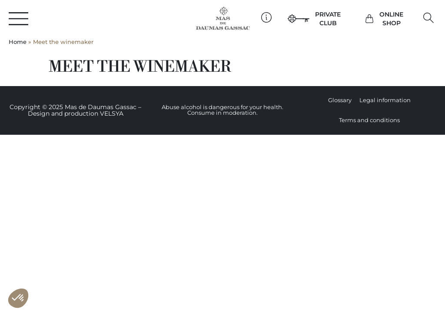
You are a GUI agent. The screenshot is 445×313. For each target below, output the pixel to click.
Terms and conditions (369, 120)
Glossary (340, 100)
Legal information (385, 100)
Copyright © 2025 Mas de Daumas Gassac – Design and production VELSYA (75, 110)
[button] (429, 18)
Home (18, 42)
